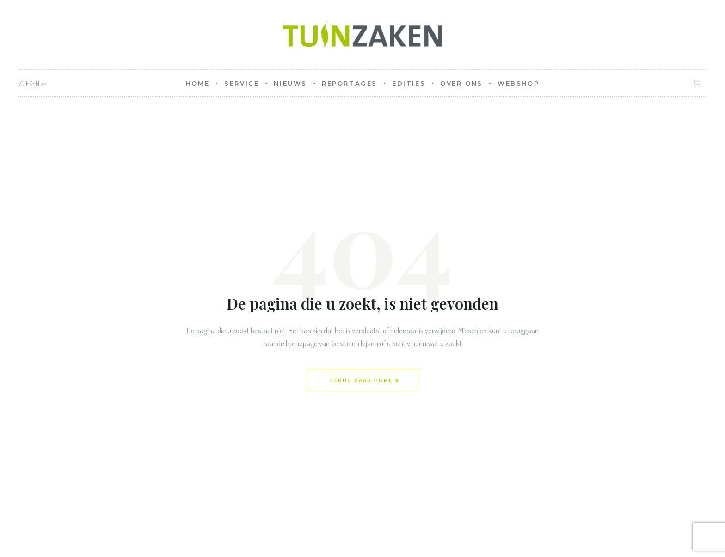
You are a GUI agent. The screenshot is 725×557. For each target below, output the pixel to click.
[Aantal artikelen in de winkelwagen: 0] (697, 83)
